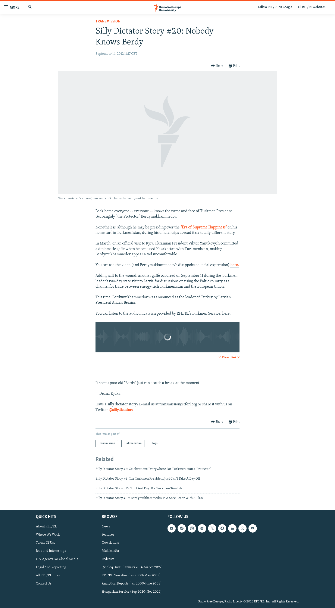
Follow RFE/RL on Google (275, 7)
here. (234, 265)
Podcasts (108, 559)
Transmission (108, 21)
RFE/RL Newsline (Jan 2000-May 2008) (131, 575)
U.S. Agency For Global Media (57, 559)
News (106, 527)
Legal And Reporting (51, 567)
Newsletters (110, 543)
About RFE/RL (46, 527)
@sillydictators (121, 410)
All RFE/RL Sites (48, 575)
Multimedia (110, 551)
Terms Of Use (46, 543)
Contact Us (43, 583)
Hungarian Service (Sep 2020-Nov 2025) (132, 591)
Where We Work (48, 535)
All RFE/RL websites (312, 7)
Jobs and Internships (51, 551)
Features (108, 535)
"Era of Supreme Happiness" (204, 227)
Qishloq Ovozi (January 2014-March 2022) (132, 567)
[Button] (217, 66)
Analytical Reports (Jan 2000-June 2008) (132, 583)
